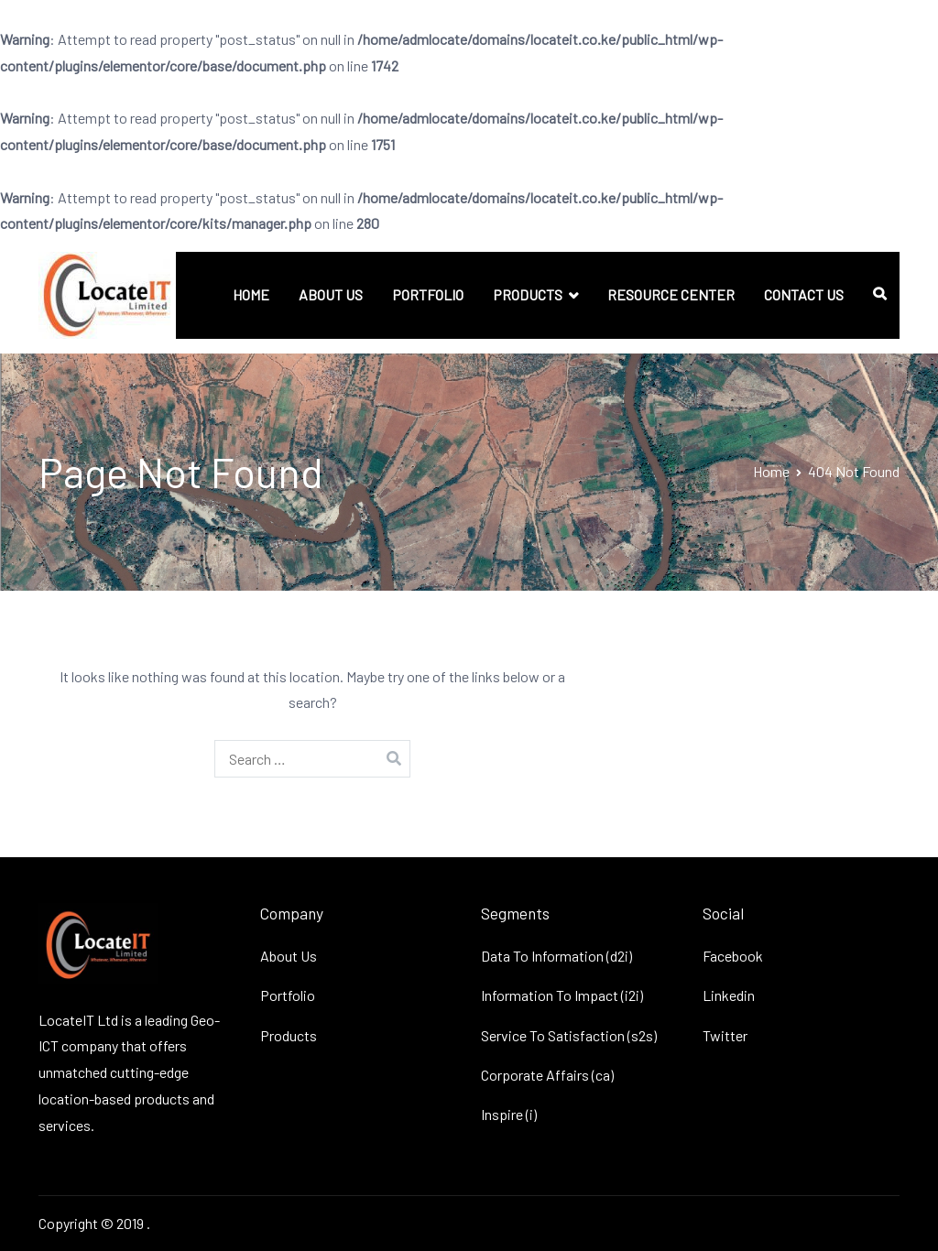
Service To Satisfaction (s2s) (569, 1035)
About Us (288, 955)
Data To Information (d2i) (556, 955)
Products (288, 1035)
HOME (251, 294)
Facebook (733, 955)
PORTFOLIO (428, 294)
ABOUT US (331, 294)
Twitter (725, 1035)
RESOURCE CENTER (671, 294)
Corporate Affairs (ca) (547, 1074)
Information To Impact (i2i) (562, 995)
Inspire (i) (509, 1114)
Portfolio (287, 995)
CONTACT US (804, 294)
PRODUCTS (527, 294)
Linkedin (729, 995)
